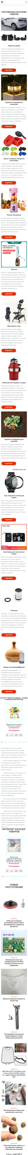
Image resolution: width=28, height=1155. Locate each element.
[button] (1, 742)
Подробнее (8, 70)
